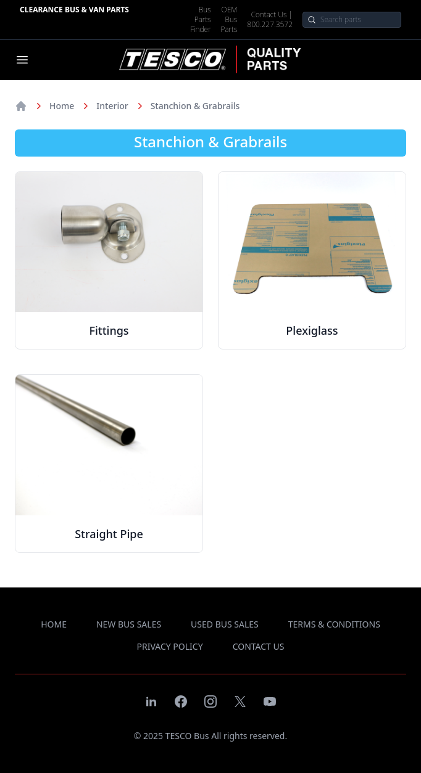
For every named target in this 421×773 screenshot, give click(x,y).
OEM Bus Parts (228, 20)
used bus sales (225, 624)
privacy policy (170, 646)
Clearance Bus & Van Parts (74, 9)
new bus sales (128, 624)
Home (61, 106)
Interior (112, 106)
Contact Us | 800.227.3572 (270, 20)
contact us (259, 646)
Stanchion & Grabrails (195, 106)
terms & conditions (334, 624)
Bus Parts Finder (200, 20)
